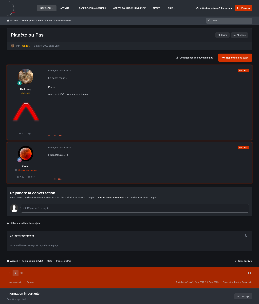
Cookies (30, 282)
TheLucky (26, 89)
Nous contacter (16, 282)
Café (57, 45)
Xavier (25, 166)
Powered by (237, 282)
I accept (243, 296)
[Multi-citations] (49, 135)
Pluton (52, 87)
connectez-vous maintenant (110, 197)
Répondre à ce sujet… (36, 208)
